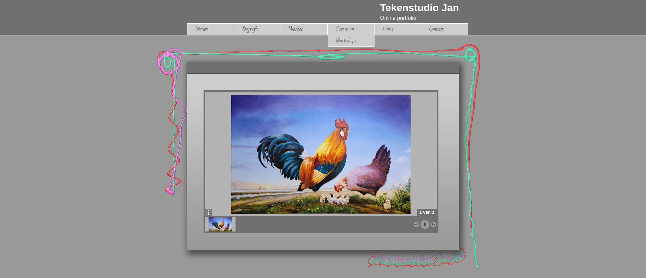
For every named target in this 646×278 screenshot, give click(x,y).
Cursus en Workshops (346, 35)
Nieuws (202, 29)
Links (388, 29)
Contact (436, 29)
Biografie (250, 29)
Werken (296, 29)
